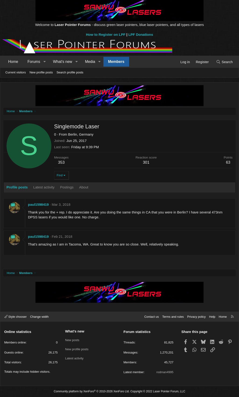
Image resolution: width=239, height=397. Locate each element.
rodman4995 (164, 372)
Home (13, 62)
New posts (72, 339)
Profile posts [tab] (17, 188)
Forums (34, 62)
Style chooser (15, 316)
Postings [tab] (67, 188)
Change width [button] (39, 316)
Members (116, 62)
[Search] (224, 62)
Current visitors (15, 72)
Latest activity (74, 356)
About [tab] (84, 188)
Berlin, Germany (81, 135)
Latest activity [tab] (44, 188)
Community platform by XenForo (92, 391)
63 (227, 163)
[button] (44, 62)
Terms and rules (173, 316)
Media (90, 62)
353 (62, 163)
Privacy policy (196, 316)
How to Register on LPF (105, 34)
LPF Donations (140, 34)
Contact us (151, 316)
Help (212, 316)
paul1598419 (39, 205)
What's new (62, 62)
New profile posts (41, 72)
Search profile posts (69, 72)
